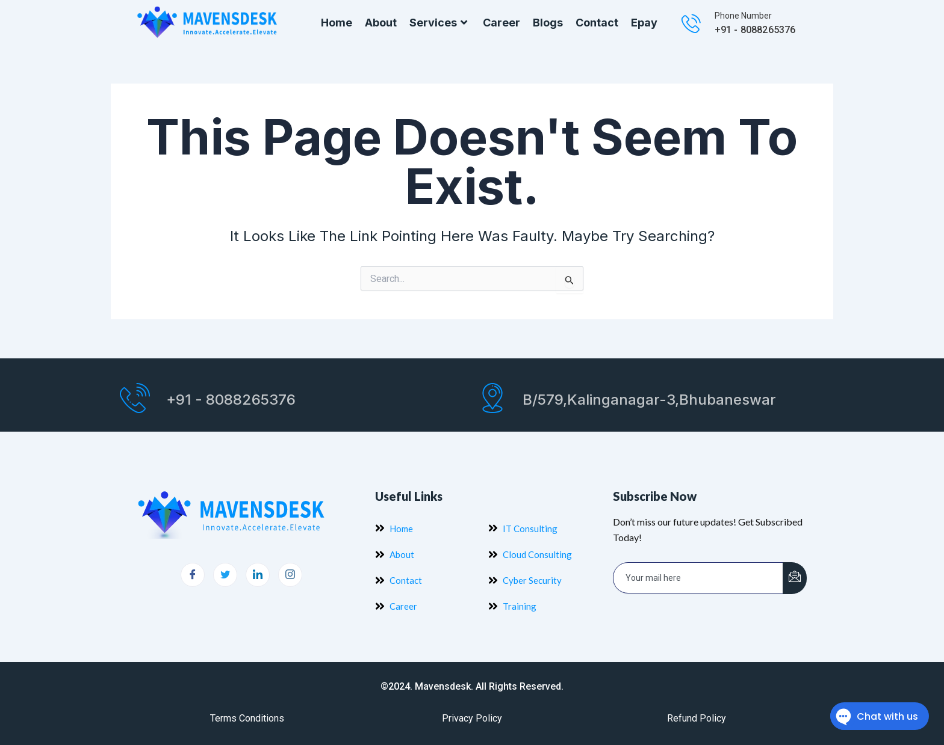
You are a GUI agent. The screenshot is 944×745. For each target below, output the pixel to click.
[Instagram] (290, 575)
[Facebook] (193, 575)
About (381, 22)
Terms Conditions (247, 718)
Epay (644, 22)
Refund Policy (696, 718)
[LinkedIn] (258, 575)
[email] (698, 577)
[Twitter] (225, 575)
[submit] (795, 578)
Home (336, 22)
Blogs (548, 22)
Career (501, 22)
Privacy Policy (472, 718)
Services (439, 22)
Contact (597, 22)
